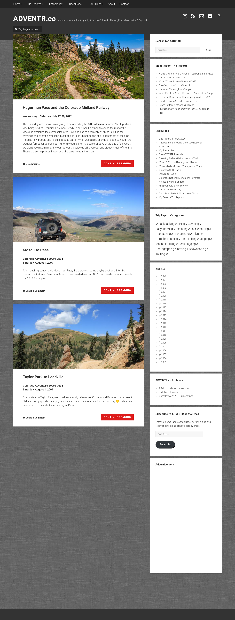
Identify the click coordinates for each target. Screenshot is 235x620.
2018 (163, 303)
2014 (163, 319)
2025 (163, 276)
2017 (163, 307)
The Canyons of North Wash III (174, 85)
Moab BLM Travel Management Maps (178, 162)
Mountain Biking (165, 244)
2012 (163, 327)
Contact (124, 4)
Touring (160, 254)
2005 (163, 354)
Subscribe (165, 444)
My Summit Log (167, 150)
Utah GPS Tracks (167, 174)
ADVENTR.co (34, 18)
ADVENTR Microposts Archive (174, 388)
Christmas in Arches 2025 (172, 77)
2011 (163, 331)
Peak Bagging (187, 244)
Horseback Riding (167, 238)
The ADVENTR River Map (171, 154)
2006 (163, 350)
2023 (163, 284)
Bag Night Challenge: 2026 (172, 138)
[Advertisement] (186, 519)
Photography (55, 4)
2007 (163, 346)
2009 (163, 338)
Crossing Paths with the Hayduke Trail (178, 158)
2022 (163, 288)
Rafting (181, 249)
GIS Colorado (96, 124)
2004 (163, 358)
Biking (181, 223)
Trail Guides (94, 4)
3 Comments (33, 164)
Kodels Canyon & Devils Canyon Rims (178, 101)
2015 (163, 315)
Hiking (196, 233)
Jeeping (204, 238)
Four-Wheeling (199, 229)
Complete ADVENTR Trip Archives (176, 396)
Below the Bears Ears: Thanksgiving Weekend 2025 (185, 97)
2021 (163, 292)
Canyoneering (164, 229)
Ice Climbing (188, 238)
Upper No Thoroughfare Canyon (175, 89)
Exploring (182, 229)
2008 (163, 342)
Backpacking (166, 223)
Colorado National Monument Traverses (179, 178)
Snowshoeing (197, 249)
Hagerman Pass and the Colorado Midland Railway (78, 66)
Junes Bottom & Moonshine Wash (176, 105)
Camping (193, 223)
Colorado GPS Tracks (170, 170)
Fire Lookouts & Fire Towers (173, 185)
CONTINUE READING (119, 164)
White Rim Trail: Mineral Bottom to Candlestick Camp (186, 93)
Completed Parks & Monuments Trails (178, 193)
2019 (163, 299)
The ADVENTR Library (170, 189)
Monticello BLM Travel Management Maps (180, 166)
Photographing (165, 249)
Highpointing (182, 233)
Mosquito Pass (78, 209)
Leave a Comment (35, 291)
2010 (163, 335)
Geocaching (163, 233)
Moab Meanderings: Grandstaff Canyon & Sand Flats (186, 73)
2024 (163, 280)
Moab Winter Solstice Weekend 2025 (177, 81)
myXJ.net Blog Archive (170, 392)
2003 (163, 362)
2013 (163, 323)
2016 (163, 311)
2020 (163, 295)
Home (16, 4)
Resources (75, 4)
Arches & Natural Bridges (172, 181)
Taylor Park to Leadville (78, 336)
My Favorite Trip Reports (171, 197)
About (111, 4)
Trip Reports (34, 4)
